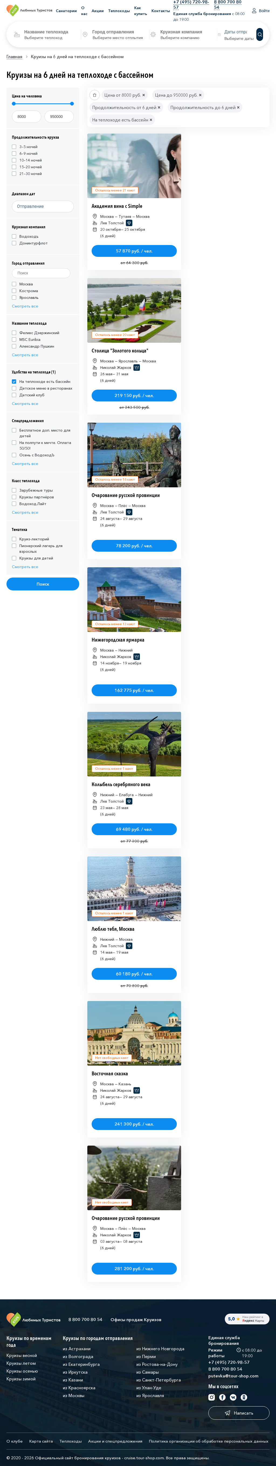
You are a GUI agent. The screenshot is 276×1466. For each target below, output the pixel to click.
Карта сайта (41, 1441)
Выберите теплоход (43, 38)
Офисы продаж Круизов (136, 1319)
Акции (98, 10)
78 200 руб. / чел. (134, 545)
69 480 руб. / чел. (134, 829)
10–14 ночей (27, 160)
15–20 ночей (27, 167)
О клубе (14, 1441)
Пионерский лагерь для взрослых (37, 548)
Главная (14, 56)
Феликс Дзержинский (35, 332)
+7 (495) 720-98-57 (229, 1362)
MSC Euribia (26, 339)
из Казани (73, 1380)
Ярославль (25, 297)
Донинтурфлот (30, 243)
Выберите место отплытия (117, 38)
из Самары (147, 1372)
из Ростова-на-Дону (157, 1364)
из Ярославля (150, 1395)
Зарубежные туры (32, 490)
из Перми (146, 1356)
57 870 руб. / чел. (134, 251)
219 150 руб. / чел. (134, 395)
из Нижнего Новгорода (160, 1348)
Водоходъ (25, 236)
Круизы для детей (32, 558)
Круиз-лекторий (30, 539)
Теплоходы (119, 10)
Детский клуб (28, 395)
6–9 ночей (24, 153)
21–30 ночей (27, 173)
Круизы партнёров (33, 497)
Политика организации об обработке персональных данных (208, 1441)
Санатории (66, 10)
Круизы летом (21, 1363)
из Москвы (73, 1395)
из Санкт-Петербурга (158, 1380)
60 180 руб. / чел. (134, 974)
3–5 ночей (24, 146)
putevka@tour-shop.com (233, 1375)
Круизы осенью (22, 1371)
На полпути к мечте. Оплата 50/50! (41, 445)
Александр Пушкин (33, 346)
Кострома (25, 290)
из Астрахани (77, 1348)
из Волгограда (78, 1356)
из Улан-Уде (148, 1387)
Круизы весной (21, 1355)
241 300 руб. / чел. (134, 1124)
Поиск (43, 584)
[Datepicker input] (240, 32)
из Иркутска (75, 1372)
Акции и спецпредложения (115, 1441)
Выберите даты (239, 38)
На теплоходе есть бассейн (41, 381)
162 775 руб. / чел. (134, 690)
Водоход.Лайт (29, 503)
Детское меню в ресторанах (42, 388)
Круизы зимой (21, 1378)
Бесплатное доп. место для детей (41, 433)
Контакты (160, 10)
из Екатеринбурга (81, 1364)
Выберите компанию (179, 38)
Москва (22, 284)
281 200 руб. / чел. (134, 1268)
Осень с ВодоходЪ (33, 455)
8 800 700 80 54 (85, 1319)
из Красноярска (79, 1387)
